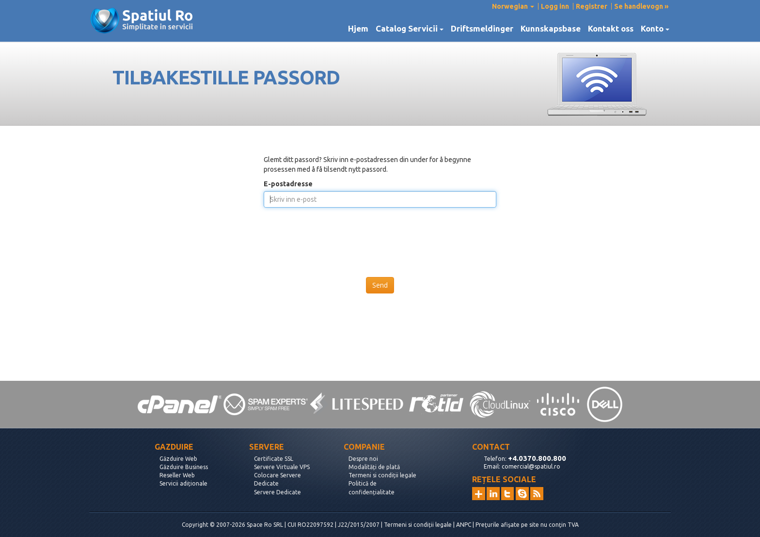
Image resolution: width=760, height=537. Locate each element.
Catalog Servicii (409, 28)
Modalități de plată (374, 467)
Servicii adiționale (183, 483)
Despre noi (363, 459)
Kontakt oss (610, 28)
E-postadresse (288, 184)
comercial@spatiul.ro (531, 466)
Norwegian (513, 6)
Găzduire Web (178, 459)
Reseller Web (177, 475)
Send (380, 285)
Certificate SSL (273, 459)
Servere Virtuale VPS (282, 467)
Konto (655, 28)
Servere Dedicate (277, 492)
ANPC (463, 524)
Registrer (591, 6)
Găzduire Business (183, 467)
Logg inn (555, 6)
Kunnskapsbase (551, 28)
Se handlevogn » (641, 6)
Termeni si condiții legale (382, 475)
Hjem (358, 28)
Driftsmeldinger (482, 28)
